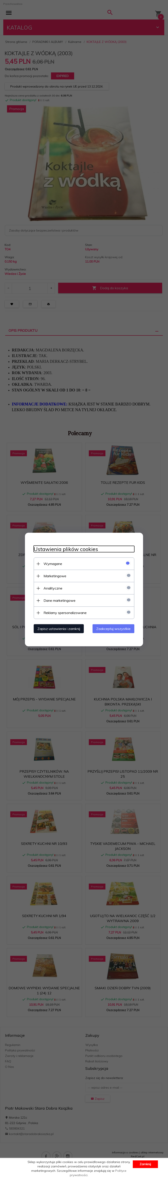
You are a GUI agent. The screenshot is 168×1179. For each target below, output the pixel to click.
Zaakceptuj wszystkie (113, 628)
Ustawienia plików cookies (66, 549)
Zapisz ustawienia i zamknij (58, 628)
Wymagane (53, 563)
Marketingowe (55, 576)
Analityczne (53, 588)
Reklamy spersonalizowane (65, 613)
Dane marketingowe (59, 600)
